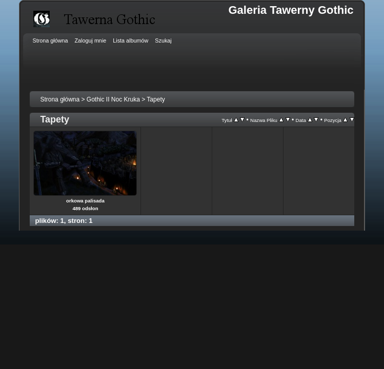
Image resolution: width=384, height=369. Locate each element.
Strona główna (59, 99)
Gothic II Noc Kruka (113, 99)
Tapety (156, 99)
